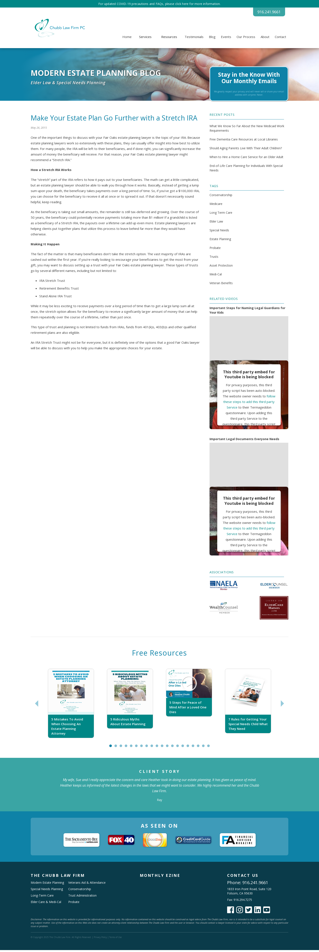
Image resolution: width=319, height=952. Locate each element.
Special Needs (219, 232)
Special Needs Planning (47, 891)
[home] (59, 30)
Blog (212, 39)
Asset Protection (221, 267)
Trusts (214, 259)
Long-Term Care (42, 897)
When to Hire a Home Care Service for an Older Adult (246, 159)
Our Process (246, 39)
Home (127, 39)
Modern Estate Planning (47, 884)
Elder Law (216, 223)
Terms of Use (115, 939)
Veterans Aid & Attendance (87, 884)
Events (226, 39)
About (265, 39)
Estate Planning (220, 241)
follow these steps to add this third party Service (249, 403)
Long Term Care (221, 215)
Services (145, 39)
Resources (169, 39)
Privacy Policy (100, 939)
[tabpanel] (70, 705)
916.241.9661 (263, 13)
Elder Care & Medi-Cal (46, 904)
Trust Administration (82, 897)
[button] (145, 39)
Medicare (216, 206)
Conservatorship (221, 197)
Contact (280, 39)
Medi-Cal (216, 276)
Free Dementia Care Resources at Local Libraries (244, 141)
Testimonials (194, 39)
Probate (215, 250)
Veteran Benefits (221, 285)
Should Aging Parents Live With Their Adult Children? (246, 150)
